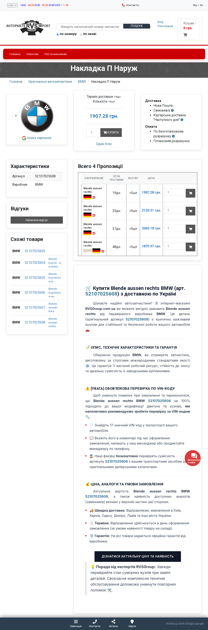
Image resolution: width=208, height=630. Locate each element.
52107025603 (35, 251)
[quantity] (175, 192)
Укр (195, 5)
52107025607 (35, 307)
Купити (111, 132)
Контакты (130, 5)
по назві (88, 34)
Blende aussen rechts (53, 322)
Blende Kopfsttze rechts (55, 262)
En (201, 5)
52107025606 (35, 292)
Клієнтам (32, 54)
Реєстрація (165, 26)
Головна (14, 54)
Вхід (160, 22)
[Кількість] (93, 132)
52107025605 (35, 278)
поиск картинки (36, 138)
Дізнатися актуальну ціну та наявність (138, 556)
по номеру (67, 34)
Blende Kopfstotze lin (55, 277)
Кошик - (189, 28)
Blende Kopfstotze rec (55, 292)
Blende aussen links (53, 307)
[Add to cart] (190, 193)
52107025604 (35, 263)
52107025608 (35, 322)
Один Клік (104, 144)
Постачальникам (56, 54)
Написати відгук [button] (37, 220)
